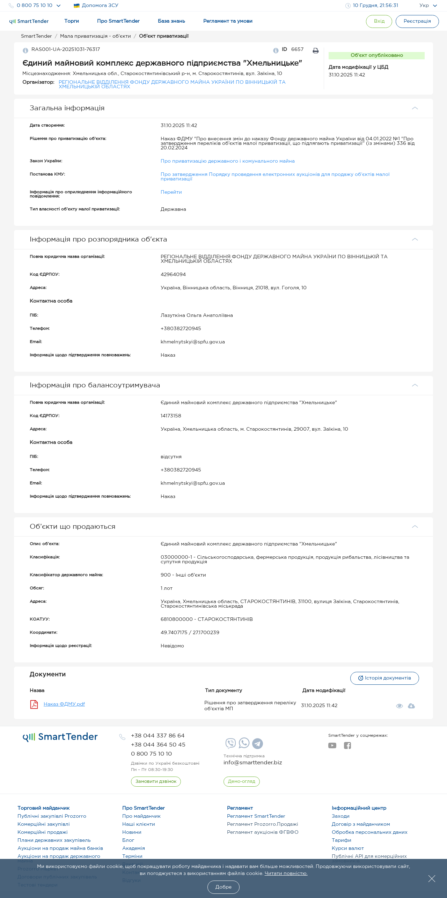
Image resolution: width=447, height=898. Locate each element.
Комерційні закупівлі (43, 824)
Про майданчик (141, 816)
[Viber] (230, 746)
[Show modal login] (379, 21)
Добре (223, 887)
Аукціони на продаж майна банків (60, 848)
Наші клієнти (138, 824)
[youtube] (332, 747)
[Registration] (417, 21)
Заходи (341, 816)
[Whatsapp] (243, 747)
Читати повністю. (286, 873)
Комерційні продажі (42, 832)
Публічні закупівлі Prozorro (51, 816)
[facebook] (347, 747)
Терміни (132, 856)
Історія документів (384, 678)
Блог (128, 840)
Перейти (171, 192)
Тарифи (341, 840)
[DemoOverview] (242, 782)
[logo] (60, 737)
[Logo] (29, 21)
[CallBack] (156, 782)
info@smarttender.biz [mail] (253, 762)
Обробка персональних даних (370, 832)
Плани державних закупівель (54, 840)
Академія (133, 848)
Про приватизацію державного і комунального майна (228, 161)
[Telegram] (256, 746)
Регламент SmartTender (256, 816)
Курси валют (348, 848)
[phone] (158, 736)
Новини (131, 832)
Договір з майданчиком (361, 824)
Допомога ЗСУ (95, 5)
